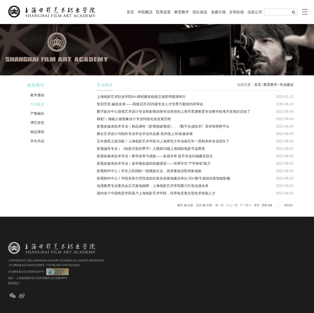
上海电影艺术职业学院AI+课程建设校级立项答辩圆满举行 (141, 97)
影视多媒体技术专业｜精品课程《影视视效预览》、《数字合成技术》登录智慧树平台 (163, 126)
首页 (130, 12)
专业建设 (287, 84)
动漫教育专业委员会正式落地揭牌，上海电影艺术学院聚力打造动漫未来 (152, 186)
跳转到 (289, 205)
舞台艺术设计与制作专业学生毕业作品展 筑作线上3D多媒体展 (145, 134)
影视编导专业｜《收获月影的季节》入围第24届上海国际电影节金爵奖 (151, 148)
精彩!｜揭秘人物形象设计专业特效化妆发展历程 (134, 119)
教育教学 (181, 12)
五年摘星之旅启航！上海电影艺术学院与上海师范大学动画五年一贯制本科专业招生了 (163, 141)
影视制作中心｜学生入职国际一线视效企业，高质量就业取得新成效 (149, 171)
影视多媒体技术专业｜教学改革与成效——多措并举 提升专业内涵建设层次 (155, 156)
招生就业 (200, 12)
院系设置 (163, 12)
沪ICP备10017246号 (58, 265)
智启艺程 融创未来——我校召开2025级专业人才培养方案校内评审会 (150, 104)
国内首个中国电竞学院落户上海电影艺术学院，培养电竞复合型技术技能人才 (156, 193)
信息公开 (254, 12)
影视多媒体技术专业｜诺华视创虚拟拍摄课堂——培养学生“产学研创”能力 (154, 163)
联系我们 (13, 283)
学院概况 (145, 12)
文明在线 (236, 12)
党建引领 (218, 12)
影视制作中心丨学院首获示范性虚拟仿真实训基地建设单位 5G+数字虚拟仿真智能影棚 (163, 178)
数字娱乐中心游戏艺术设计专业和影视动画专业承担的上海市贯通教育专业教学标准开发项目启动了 (173, 111)
